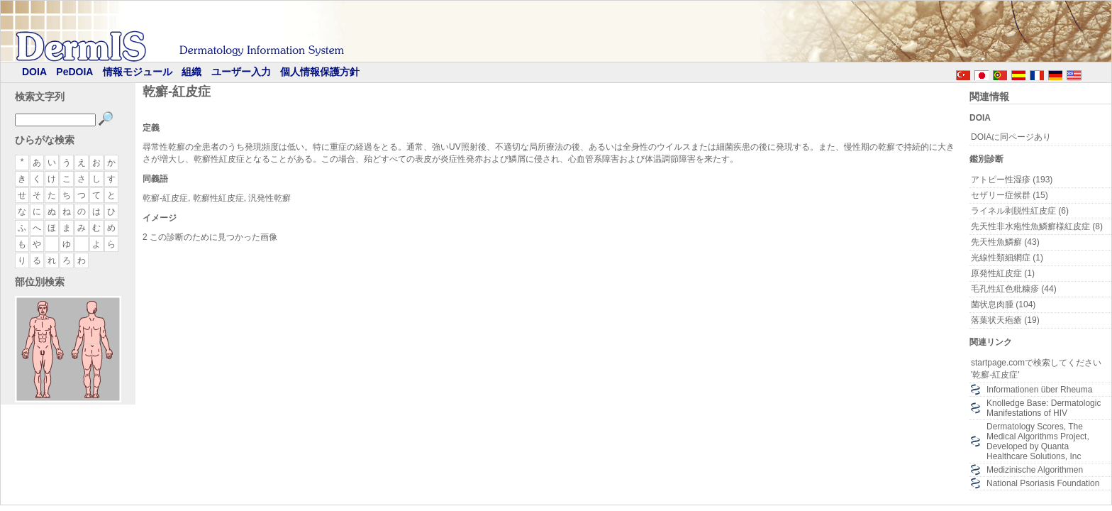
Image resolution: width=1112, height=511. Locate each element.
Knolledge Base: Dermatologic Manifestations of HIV (1043, 408)
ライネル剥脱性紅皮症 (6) (1020, 211)
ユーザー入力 (241, 71)
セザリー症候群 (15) (1009, 195)
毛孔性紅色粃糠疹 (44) (1014, 289)
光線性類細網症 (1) (1007, 258)
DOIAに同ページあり (1011, 137)
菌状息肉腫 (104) (1003, 304)
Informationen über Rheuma (1039, 390)
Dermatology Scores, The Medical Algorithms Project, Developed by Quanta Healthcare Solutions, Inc (1037, 441)
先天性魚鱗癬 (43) (1005, 242)
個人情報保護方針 (320, 71)
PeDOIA (74, 71)
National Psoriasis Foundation (1042, 483)
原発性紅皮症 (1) (1003, 273)
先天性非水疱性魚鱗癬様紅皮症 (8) (1037, 226)
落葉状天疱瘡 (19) (1005, 320)
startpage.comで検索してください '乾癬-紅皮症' (1036, 369)
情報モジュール (137, 71)
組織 (191, 71)
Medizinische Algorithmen (1034, 470)
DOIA (34, 71)
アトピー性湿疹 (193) (1011, 180)
